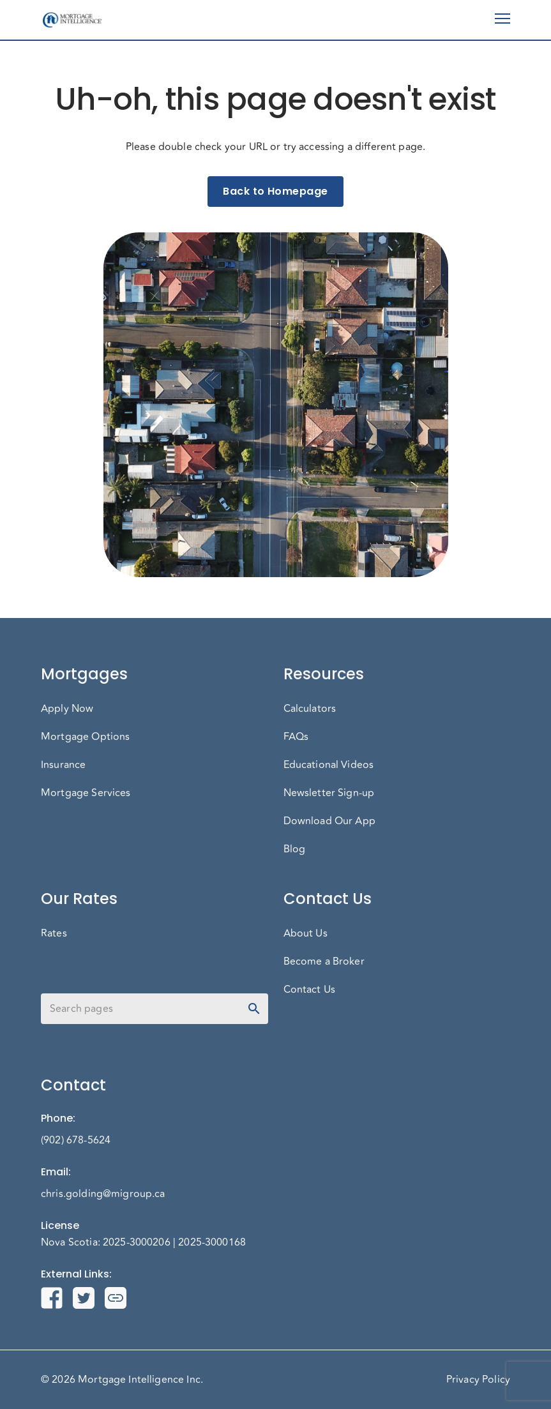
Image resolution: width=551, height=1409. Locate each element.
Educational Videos (328, 764)
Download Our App (329, 821)
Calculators (309, 708)
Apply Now (67, 708)
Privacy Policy (478, 1379)
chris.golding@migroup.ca (103, 1194)
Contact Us (309, 989)
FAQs (296, 736)
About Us (305, 933)
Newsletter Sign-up (329, 793)
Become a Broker (324, 961)
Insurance (63, 764)
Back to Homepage (275, 191)
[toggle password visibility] (254, 1008)
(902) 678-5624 (75, 1140)
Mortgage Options (85, 736)
